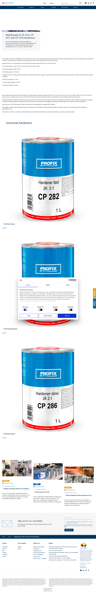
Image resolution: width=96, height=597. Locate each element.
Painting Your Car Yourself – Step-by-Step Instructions (62, 560)
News (42, 7)
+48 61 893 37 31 (83, 566)
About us (31, 7)
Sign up (52, 3)
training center (37, 550)
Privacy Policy (36, 556)
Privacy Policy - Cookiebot (39, 558)
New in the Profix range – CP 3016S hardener (59, 558)
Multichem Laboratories (39, 552)
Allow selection (48, 315)
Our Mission (36, 548)
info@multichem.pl (83, 567)
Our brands (20, 7)
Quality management (38, 554)
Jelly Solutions (50, 590)
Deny (29, 315)
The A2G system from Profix (55, 550)
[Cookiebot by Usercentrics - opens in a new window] (70, 280)
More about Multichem (38, 546)
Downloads (64, 7)
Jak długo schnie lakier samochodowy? (58, 556)
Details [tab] (48, 285)
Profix (19, 548)
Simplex (19, 546)
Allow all (67, 315)
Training (53, 7)
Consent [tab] (28, 285)
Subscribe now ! (68, 530)
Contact (75, 7)
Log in (44, 3)
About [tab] (68, 285)
